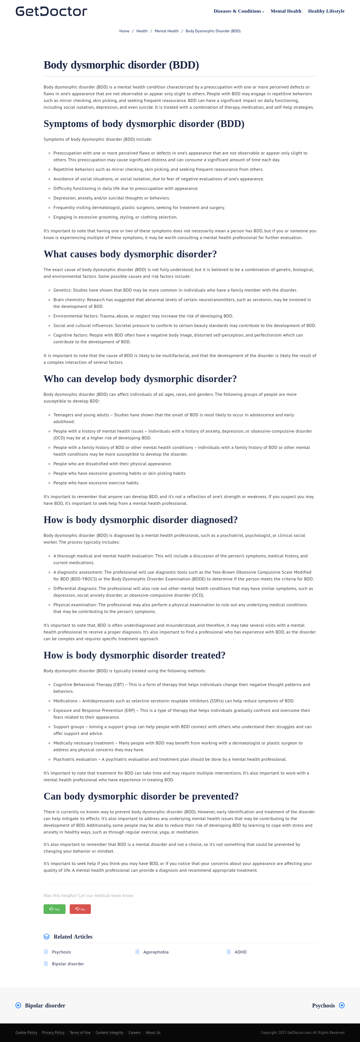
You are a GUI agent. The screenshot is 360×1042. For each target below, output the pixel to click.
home (124, 30)
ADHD (241, 952)
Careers (135, 1032)
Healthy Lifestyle (326, 11)
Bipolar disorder (68, 963)
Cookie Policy (26, 1032)
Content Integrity (109, 1032)
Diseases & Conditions (239, 11)
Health (142, 30)
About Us (153, 1032)
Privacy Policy (53, 1032)
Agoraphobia (156, 952)
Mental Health (286, 11)
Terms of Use (80, 1032)
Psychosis (61, 952)
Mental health (167, 30)
